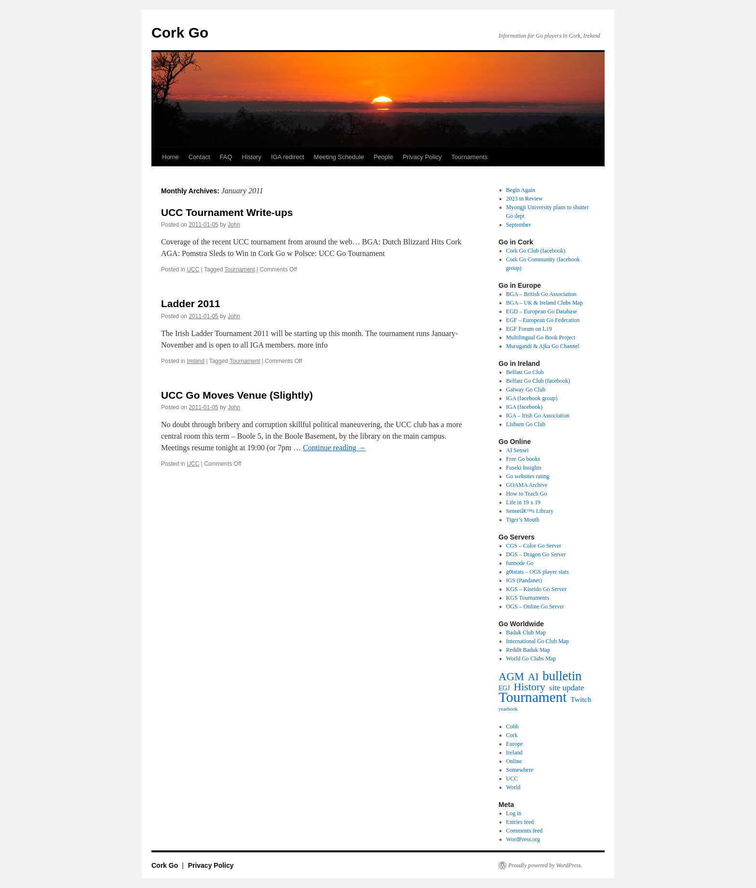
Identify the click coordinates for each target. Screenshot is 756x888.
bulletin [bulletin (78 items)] (561, 676)
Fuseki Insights (523, 467)
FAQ (226, 157)
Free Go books (523, 459)
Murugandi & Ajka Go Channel (543, 346)
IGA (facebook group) (532, 398)
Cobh (512, 726)
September (518, 224)
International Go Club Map (537, 641)
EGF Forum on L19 (529, 328)
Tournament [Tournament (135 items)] (533, 697)
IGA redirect (287, 157)
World (513, 787)
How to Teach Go (526, 493)
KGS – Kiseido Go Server (536, 589)
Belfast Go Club (525, 372)
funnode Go (520, 563)
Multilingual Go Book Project (541, 337)
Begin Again (520, 190)
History (251, 157)
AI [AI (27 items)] (533, 677)
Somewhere (520, 770)
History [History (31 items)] (529, 687)
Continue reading (334, 448)
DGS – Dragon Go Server (536, 554)
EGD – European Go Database (541, 311)
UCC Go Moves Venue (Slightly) (237, 395)
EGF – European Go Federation (543, 320)
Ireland (195, 361)
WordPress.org (523, 839)
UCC (193, 269)
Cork (512, 735)
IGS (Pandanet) (524, 580)
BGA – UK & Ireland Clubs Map (544, 302)
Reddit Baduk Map (528, 649)
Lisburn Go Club (525, 424)
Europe (514, 743)
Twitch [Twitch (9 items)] (580, 699)
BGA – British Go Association (541, 294)
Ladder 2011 (190, 303)
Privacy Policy (422, 157)
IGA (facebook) (524, 407)
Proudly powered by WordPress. (545, 865)
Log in (514, 813)
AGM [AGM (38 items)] (511, 677)
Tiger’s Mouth (523, 519)
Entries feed (520, 822)
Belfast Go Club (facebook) (538, 380)
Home (170, 157)
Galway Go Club (525, 389)
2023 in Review (524, 198)
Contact (199, 157)
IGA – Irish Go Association (537, 415)
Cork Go (179, 32)
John (234, 224)
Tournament (239, 269)
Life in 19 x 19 (523, 502)
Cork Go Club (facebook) (536, 250)
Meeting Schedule (339, 157)
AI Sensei (517, 450)
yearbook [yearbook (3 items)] (508, 709)
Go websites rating (528, 476)
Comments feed (524, 830)
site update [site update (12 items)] (566, 688)
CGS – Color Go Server (534, 545)
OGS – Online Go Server (535, 606)
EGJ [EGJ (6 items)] (504, 688)
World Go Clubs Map (531, 658)
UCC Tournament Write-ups (227, 212)
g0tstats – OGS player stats (537, 571)
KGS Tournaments (527, 597)
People (383, 157)
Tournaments (469, 157)
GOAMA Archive (527, 485)
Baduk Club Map (526, 632)
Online (514, 761)
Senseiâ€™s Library (530, 511)
